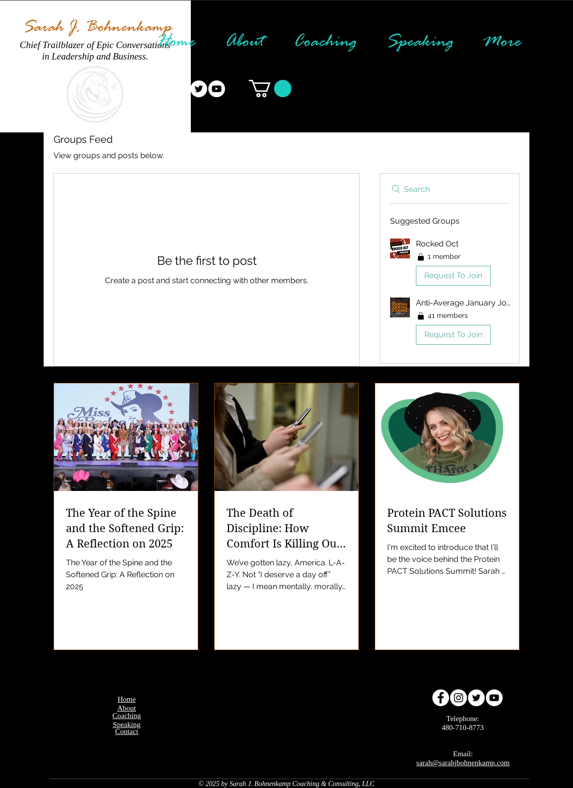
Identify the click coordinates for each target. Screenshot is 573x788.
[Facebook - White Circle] (163, 88)
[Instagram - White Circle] (180, 88)
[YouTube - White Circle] (216, 88)
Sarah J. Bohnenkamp (97, 28)
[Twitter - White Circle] (198, 88)
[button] (270, 88)
